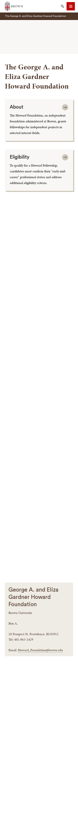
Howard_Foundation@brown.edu (40, 650)
